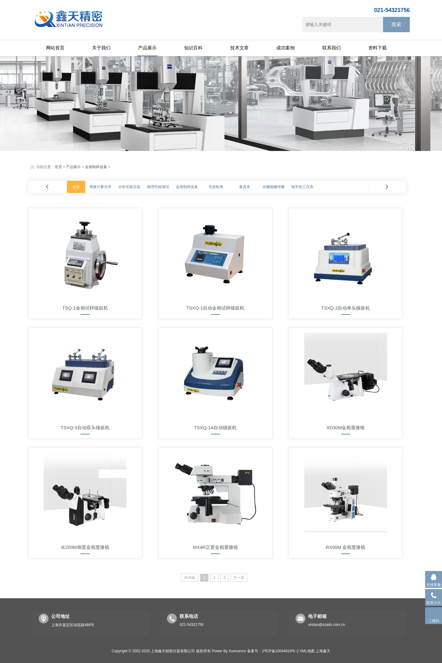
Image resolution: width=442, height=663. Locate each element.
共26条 (189, 578)
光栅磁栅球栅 (273, 187)
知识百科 (193, 47)
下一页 (238, 578)
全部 (76, 187)
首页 (58, 167)
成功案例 (285, 47)
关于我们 (101, 47)
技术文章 (239, 47)
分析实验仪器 (129, 187)
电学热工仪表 (302, 187)
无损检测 (215, 187)
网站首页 (55, 47)
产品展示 (147, 47)
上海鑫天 (323, 651)
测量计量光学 (100, 187)
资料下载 (377, 47)
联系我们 (331, 47)
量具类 (244, 187)
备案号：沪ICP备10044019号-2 (273, 651)
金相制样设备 (96, 167)
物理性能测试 (158, 187)
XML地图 (307, 651)
